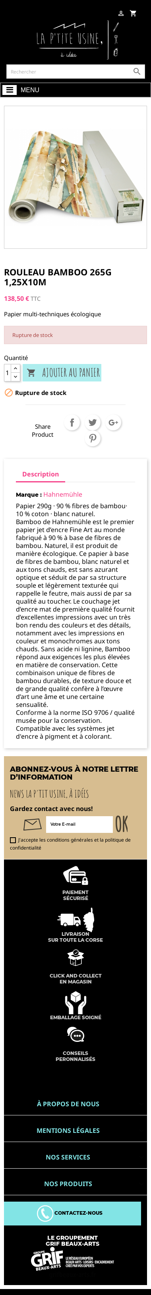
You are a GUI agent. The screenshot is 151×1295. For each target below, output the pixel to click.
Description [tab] (40, 474)
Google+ (113, 422)
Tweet (93, 422)
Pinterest (93, 438)
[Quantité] (7, 372)
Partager (72, 422)
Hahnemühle (62, 494)
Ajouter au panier (63, 373)
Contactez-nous (70, 1213)
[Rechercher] (75, 71)
